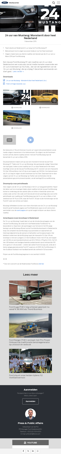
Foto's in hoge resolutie (14, 84)
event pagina (21, 210)
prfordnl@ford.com (33, 434)
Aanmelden (30, 401)
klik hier (41, 264)
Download (16, 108)
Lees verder (17, 71)
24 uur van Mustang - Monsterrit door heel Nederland (24, 80)
